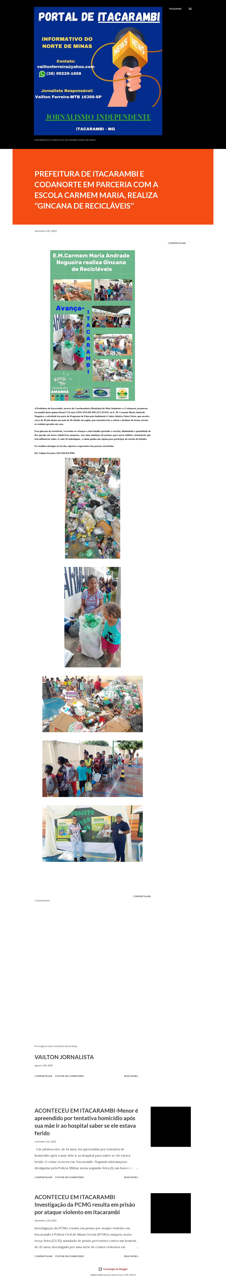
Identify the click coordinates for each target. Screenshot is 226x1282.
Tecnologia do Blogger (113, 1269)
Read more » (131, 1076)
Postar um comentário (69, 1076)
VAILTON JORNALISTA (64, 1056)
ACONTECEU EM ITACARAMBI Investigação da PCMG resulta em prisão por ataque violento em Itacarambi (85, 1204)
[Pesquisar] (175, 9)
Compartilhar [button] (177, 243)
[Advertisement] (88, 1005)
